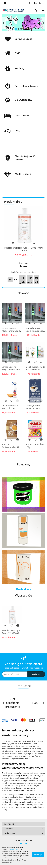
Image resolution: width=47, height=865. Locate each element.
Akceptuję (38, 854)
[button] (41, 3)
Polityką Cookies (14, 849)
